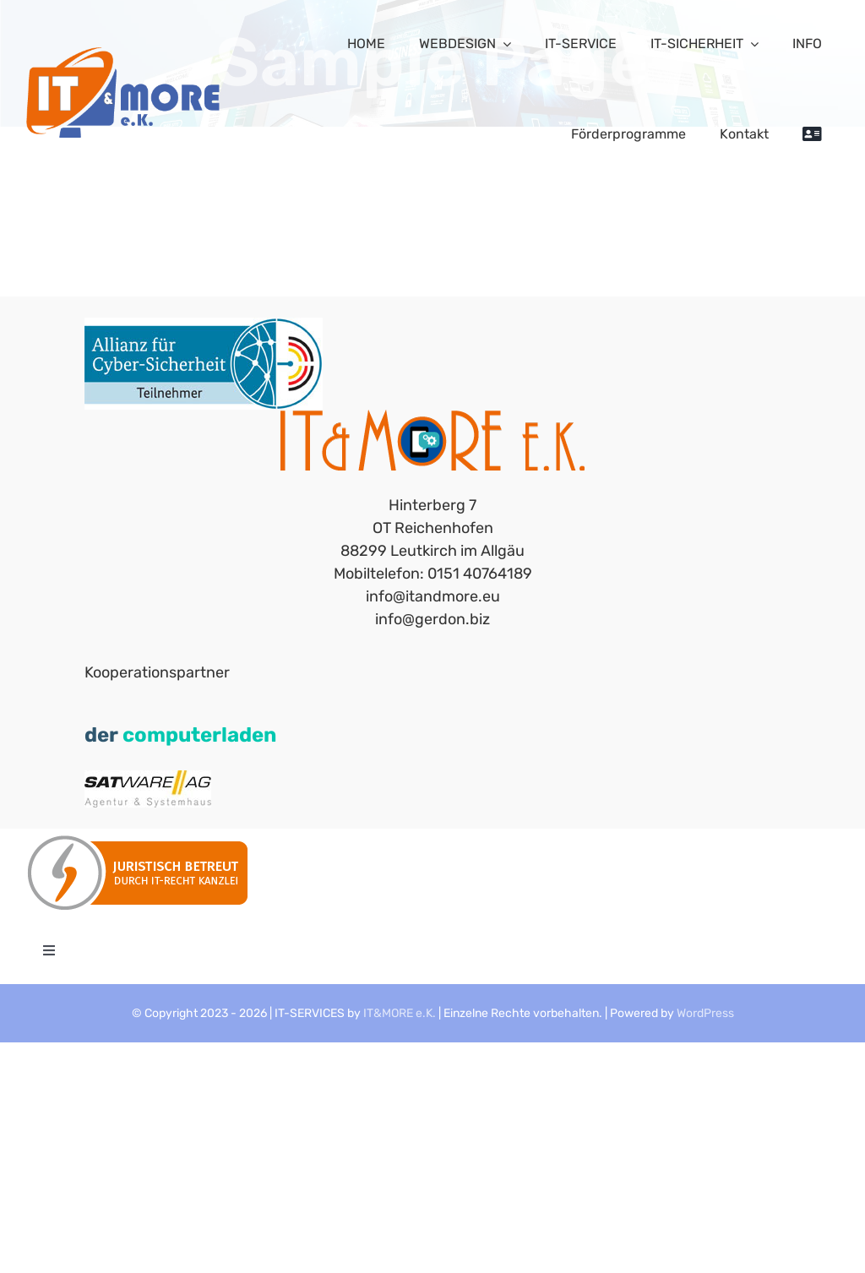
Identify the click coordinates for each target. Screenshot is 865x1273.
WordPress (705, 1013)
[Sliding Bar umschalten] (812, 134)
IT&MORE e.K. (399, 1013)
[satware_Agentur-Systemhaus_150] (147, 778)
